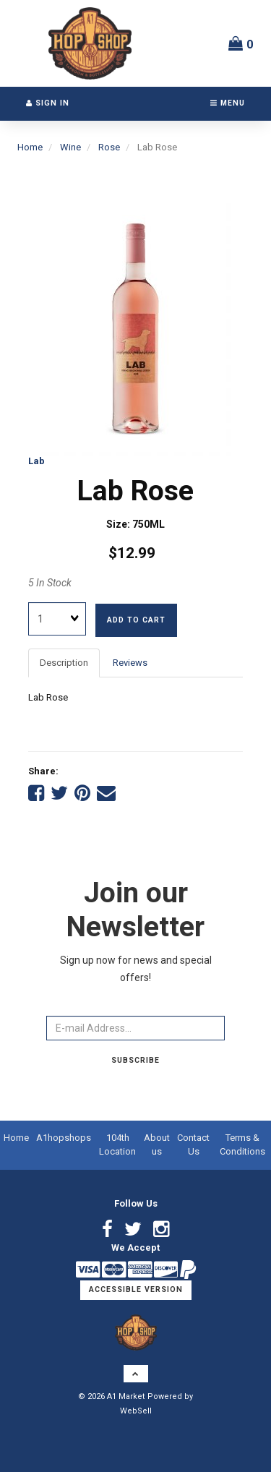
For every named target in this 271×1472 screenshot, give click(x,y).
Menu (227, 103)
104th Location (117, 1144)
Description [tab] (64, 662)
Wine (70, 147)
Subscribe (135, 1060)
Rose (109, 147)
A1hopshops (63, 1137)
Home (30, 147)
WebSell (136, 1411)
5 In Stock (50, 583)
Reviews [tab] (130, 662)
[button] (241, 43)
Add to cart (136, 620)
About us (157, 1144)
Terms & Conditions (242, 1144)
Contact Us (193, 1144)
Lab (36, 460)
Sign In (47, 103)
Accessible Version (136, 1289)
